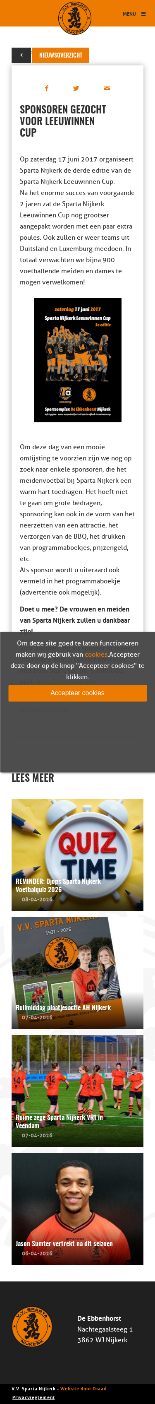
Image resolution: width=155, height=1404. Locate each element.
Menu (135, 13)
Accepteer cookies (77, 692)
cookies (96, 654)
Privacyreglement (33, 1396)
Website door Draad (83, 1388)
